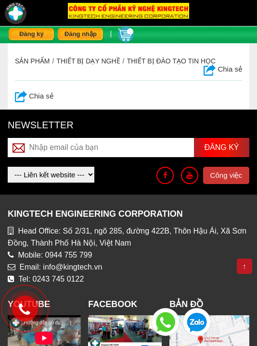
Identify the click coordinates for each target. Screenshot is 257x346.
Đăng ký (31, 33)
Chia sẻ (223, 69)
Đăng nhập (80, 33)
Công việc (226, 175)
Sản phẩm (32, 61)
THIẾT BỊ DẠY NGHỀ (88, 61)
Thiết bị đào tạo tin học (171, 61)
